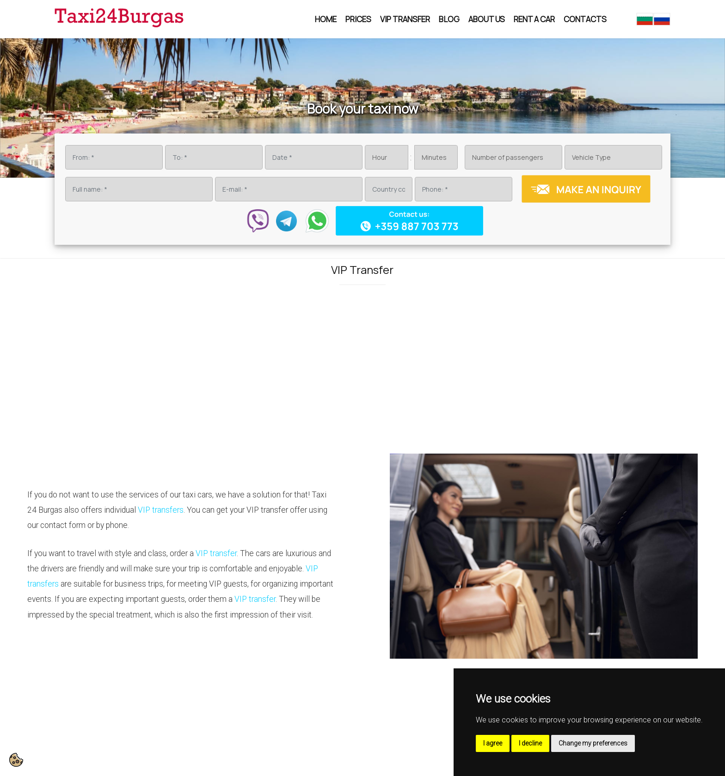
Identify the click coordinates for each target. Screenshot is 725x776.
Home (326, 19)
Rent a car (534, 19)
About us (486, 19)
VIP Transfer (405, 19)
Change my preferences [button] (593, 743)
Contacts (585, 19)
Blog (449, 19)
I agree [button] (492, 743)
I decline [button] (530, 743)
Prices (358, 19)
